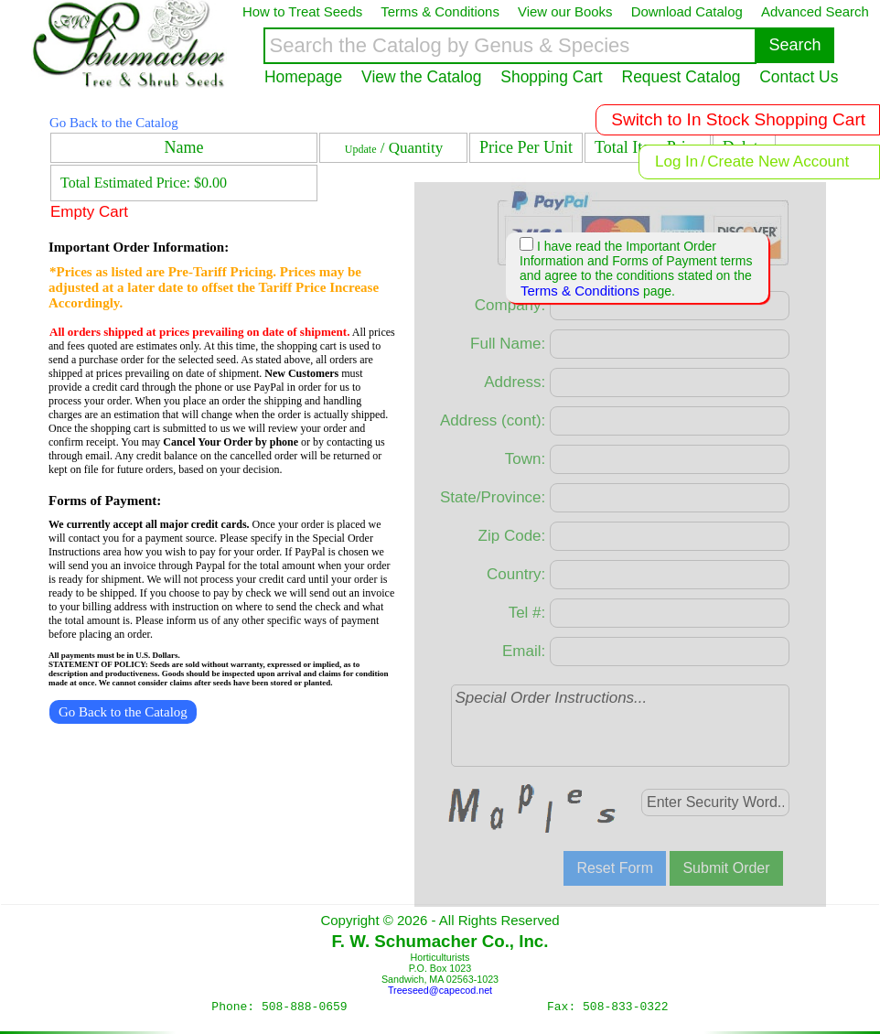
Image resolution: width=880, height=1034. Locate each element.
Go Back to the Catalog (113, 122)
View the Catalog (421, 77)
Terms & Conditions (579, 290)
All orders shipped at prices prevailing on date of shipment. (199, 332)
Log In (676, 161)
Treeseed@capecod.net (440, 990)
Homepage (303, 77)
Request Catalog (681, 77)
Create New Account (778, 161)
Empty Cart (89, 212)
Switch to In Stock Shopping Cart (738, 119)
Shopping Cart (551, 77)
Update (361, 149)
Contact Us (798, 77)
